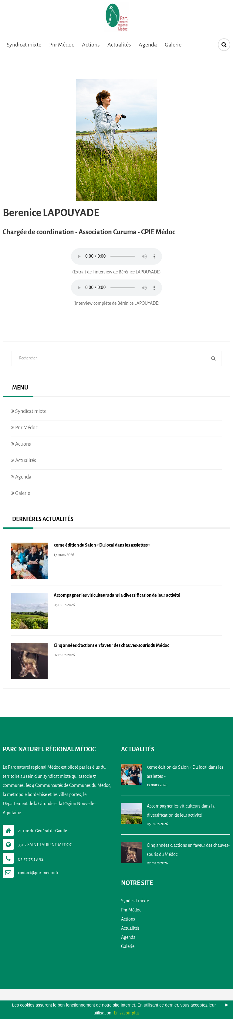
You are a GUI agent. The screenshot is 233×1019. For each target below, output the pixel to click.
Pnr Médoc (61, 45)
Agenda (148, 45)
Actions (91, 45)
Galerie (173, 45)
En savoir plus (127, 1012)
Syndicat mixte (24, 45)
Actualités (119, 45)
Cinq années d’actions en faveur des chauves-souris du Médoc (111, 645)
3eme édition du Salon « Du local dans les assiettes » (102, 545)
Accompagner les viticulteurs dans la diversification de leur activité (117, 595)
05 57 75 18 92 (30, 859)
